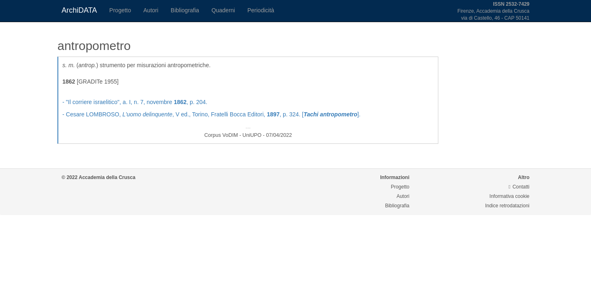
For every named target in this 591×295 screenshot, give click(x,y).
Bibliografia (185, 10)
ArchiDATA (79, 10)
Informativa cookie (509, 196)
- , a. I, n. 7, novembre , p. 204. (134, 102)
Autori (150, 10)
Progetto (120, 10)
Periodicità (260, 10)
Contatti (519, 187)
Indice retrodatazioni (507, 206)
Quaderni (223, 10)
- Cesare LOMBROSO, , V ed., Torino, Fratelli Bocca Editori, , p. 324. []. (211, 114)
